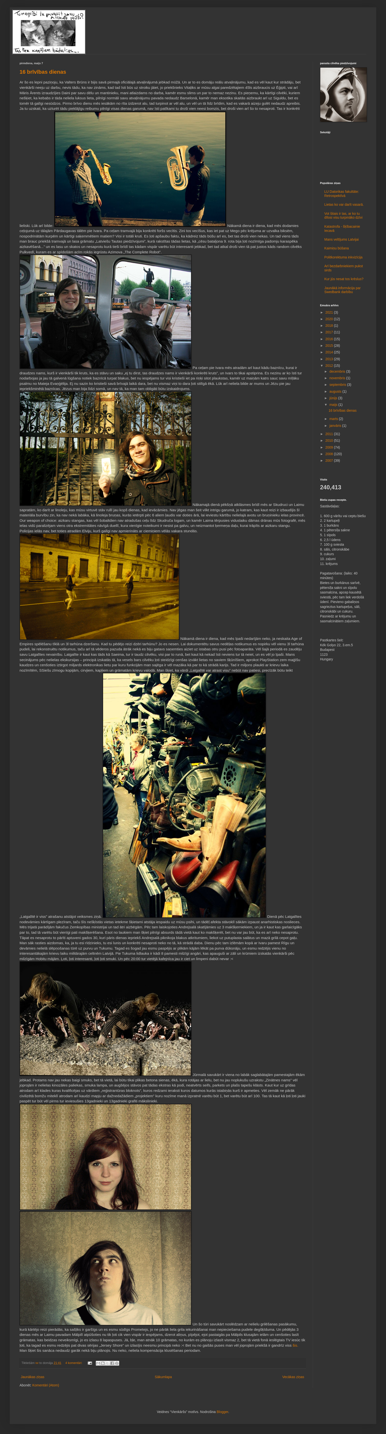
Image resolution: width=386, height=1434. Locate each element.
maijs (333, 405)
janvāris (335, 426)
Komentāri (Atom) (45, 1385)
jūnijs (333, 398)
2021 (329, 312)
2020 (329, 319)
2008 (329, 454)
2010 (329, 440)
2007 (329, 460)
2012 (329, 366)
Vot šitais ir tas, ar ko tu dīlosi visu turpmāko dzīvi (343, 216)
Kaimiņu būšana (336, 248)
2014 (329, 352)
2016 (329, 339)
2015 (329, 346)
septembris (338, 385)
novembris (337, 378)
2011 (329, 434)
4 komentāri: (74, 1363)
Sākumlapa (163, 1377)
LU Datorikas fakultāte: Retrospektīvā (341, 194)
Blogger (222, 1412)
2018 (329, 326)
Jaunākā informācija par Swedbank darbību (342, 290)
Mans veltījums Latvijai (341, 239)
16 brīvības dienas (43, 72)
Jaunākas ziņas (32, 1377)
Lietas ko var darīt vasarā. (344, 204)
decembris (337, 371)
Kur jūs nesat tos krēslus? (344, 279)
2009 (329, 447)
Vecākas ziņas (293, 1377)
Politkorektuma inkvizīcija (343, 257)
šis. (295, 1345)
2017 (329, 332)
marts (334, 419)
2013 (329, 359)
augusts (335, 391)
